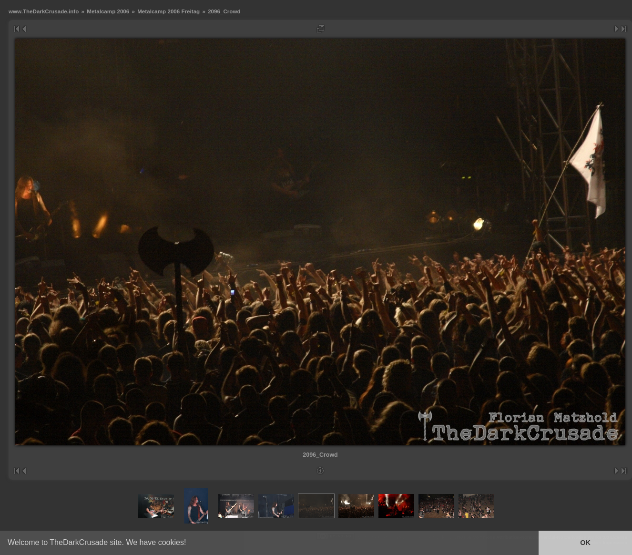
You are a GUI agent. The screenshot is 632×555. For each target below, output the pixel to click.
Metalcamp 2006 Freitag (168, 11)
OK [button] (585, 542)
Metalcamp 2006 (108, 11)
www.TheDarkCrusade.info (44, 11)
